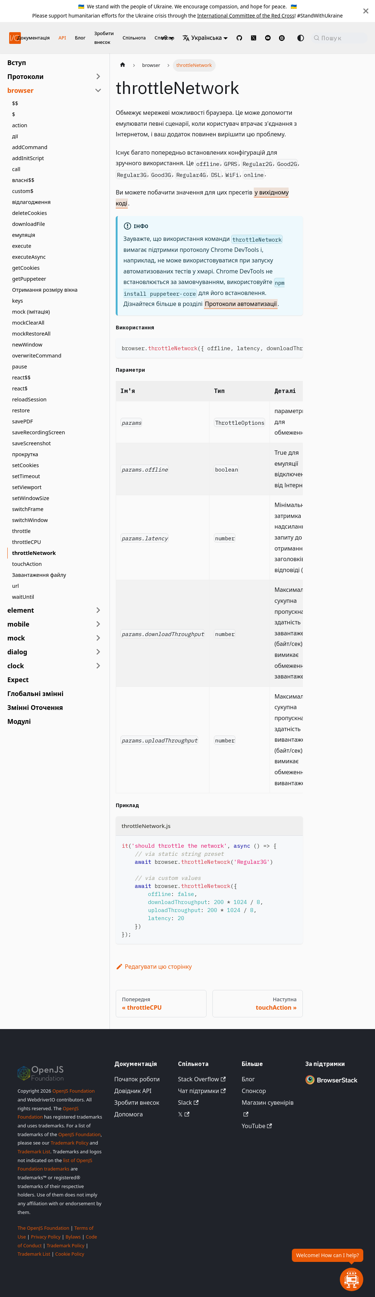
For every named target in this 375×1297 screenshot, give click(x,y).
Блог (80, 37)
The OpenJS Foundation (43, 1228)
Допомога (128, 1114)
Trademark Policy (69, 1142)
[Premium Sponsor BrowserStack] (331, 1084)
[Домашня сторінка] (123, 65)
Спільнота (134, 37)
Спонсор (254, 1091)
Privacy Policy (45, 1236)
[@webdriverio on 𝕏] (253, 38)
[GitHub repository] (239, 38)
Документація (33, 37)
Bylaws (73, 1236)
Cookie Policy (69, 1254)
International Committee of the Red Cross (245, 15)
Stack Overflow (202, 1079)
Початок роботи (137, 1079)
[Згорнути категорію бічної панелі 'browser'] (98, 90)
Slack (188, 1103)
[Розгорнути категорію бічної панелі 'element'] (98, 610)
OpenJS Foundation (73, 1091)
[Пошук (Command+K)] (339, 38)
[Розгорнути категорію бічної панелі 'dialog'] (98, 652)
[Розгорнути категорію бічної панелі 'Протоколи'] (98, 76)
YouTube (257, 1126)
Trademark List (34, 1151)
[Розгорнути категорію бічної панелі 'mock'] (98, 638)
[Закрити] (366, 11)
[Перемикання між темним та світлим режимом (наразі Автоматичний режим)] (301, 38)
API (62, 37)
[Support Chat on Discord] (285, 38)
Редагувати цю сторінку (154, 967)
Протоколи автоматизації (240, 304)
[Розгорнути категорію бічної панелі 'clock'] (98, 665)
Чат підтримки (202, 1091)
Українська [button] (202, 38)
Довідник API (133, 1091)
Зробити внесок (104, 37)
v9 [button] (164, 38)
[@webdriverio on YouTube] (268, 38)
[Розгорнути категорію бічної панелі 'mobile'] (98, 624)
